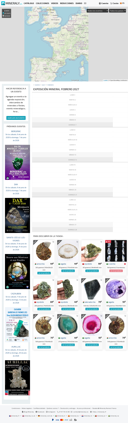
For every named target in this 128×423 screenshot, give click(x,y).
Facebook (40, 412)
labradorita (88, 302)
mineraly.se (113, 416)
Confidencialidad (39, 408)
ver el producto (44, 273)
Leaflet (106, 80)
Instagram (50, 412)
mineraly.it (60, 416)
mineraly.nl (87, 416)
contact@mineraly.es (80, 412)
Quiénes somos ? (53, 408)
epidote (87, 263)
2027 (43, 85)
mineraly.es (73, 416)
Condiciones (16, 408)
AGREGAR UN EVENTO (16, 118)
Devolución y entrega (67, 408)
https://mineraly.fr (99, 412)
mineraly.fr (14, 416)
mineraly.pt (100, 416)
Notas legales (27, 408)
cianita (110, 263)
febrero (50, 85)
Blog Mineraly (28, 412)
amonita (39, 263)
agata (62, 263)
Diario (37, 85)
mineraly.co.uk (29, 416)
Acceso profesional (84, 408)
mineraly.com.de (45, 416)
